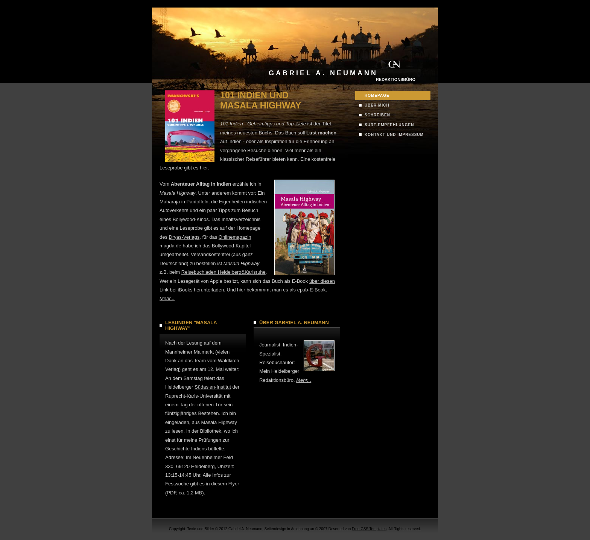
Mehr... (167, 298)
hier (204, 168)
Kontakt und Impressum (394, 135)
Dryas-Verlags (184, 237)
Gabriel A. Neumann (323, 73)
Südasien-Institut (213, 387)
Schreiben (377, 115)
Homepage (377, 95)
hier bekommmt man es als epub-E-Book (281, 290)
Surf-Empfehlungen (389, 125)
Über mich (377, 105)
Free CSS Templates (369, 529)
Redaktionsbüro (395, 79)
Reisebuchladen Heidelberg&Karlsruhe (223, 272)
